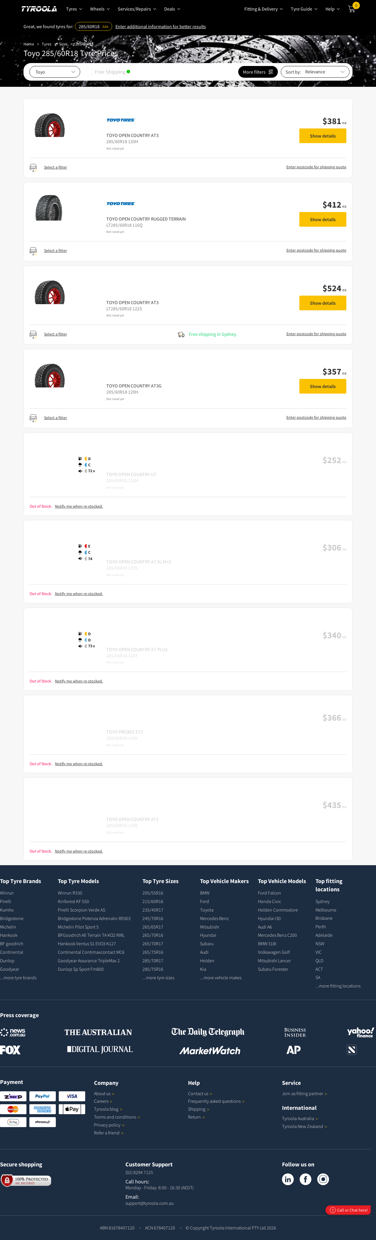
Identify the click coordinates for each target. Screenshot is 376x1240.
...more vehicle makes (220, 977)
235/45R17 (152, 910)
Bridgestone (12, 918)
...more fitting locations (337, 986)
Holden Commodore (278, 910)
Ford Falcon (269, 893)
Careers (101, 1101)
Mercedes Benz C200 (277, 935)
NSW (319, 943)
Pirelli (5, 901)
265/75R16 (152, 952)
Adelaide (324, 935)
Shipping (196, 1109)
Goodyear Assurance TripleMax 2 (89, 960)
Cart (356, 7)
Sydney (322, 901)
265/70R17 (152, 943)
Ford (204, 901)
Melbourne (325, 910)
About (104, 1093)
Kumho (7, 910)
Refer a (109, 1133)
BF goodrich (11, 943)
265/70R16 (152, 935)
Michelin (8, 927)
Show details (323, 136)
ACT (319, 969)
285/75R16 (152, 969)
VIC (318, 952)
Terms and (117, 1117)
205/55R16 (152, 893)
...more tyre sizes (158, 977)
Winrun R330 (70, 893)
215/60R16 (152, 901)
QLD (319, 960)
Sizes (63, 44)
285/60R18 (84, 44)
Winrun (7, 893)
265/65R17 (152, 927)
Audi (204, 952)
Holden (207, 960)
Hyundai (208, 935)
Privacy (109, 1125)
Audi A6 (265, 927)
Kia (203, 969)
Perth (320, 926)
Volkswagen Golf (274, 952)
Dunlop (7, 960)
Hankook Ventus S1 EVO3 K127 (87, 943)
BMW (204, 893)
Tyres (46, 44)
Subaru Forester (273, 969)
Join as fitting (304, 1093)
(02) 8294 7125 (139, 1172)
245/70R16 (152, 918)
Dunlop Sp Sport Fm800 (81, 969)
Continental (11, 952)
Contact (200, 1093)
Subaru (207, 943)
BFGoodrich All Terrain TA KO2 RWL (91, 935)
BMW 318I (267, 943)
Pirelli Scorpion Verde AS (81, 910)
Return (194, 1117)
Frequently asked (216, 1101)
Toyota (207, 910)
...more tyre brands (18, 977)
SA (317, 977)
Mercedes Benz (214, 918)
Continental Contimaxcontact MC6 (91, 952)
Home (29, 44)
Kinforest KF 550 (73, 901)
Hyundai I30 (269, 918)
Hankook (8, 935)
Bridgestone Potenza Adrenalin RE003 (94, 918)
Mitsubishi (209, 927)
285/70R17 (152, 960)
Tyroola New (304, 1126)
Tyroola (108, 1109)
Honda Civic (269, 901)
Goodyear (9, 969)
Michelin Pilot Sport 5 (78, 927)
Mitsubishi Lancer (274, 960)
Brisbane (324, 918)
